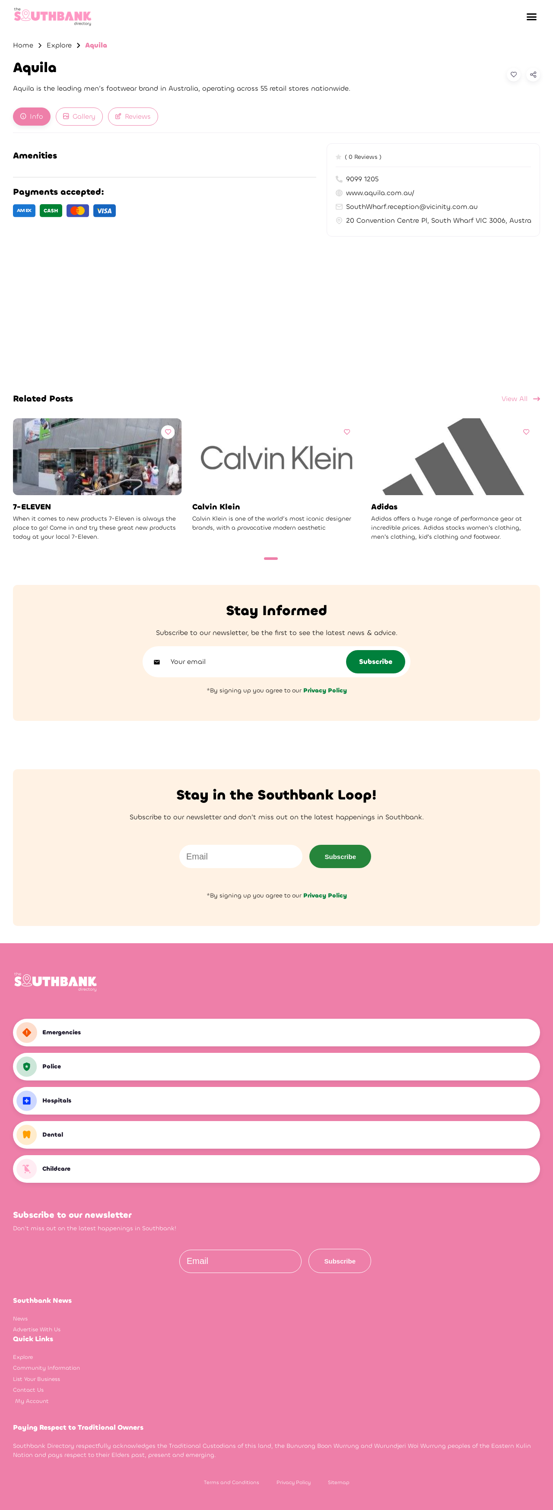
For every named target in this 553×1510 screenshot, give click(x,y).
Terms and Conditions (231, 1482)
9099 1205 (357, 178)
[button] (531, 17)
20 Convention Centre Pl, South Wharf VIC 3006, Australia (433, 220)
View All (521, 398)
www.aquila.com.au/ (375, 192)
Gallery (79, 116)
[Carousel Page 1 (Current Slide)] (271, 558)
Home (23, 45)
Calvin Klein (216, 507)
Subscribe (340, 856)
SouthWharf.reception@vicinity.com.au (407, 206)
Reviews (133, 116)
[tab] (32, 116)
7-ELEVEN (32, 507)
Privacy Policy (293, 1482)
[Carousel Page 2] (285, 558)
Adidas (384, 507)
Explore (59, 45)
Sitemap (339, 1482)
